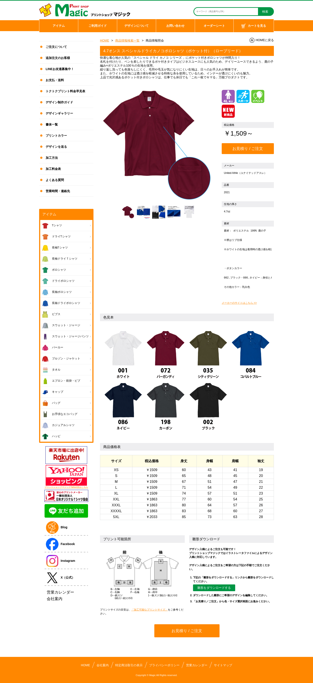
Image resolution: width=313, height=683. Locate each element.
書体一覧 (52, 124)
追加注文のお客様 (58, 58)
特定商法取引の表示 (129, 665)
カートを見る (253, 26)
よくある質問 (55, 180)
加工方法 (52, 157)
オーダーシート (214, 25)
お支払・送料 (55, 80)
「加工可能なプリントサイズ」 (149, 609)
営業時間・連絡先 (58, 191)
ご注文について (56, 47)
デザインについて (136, 25)
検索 (265, 11)
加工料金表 (53, 169)
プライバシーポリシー (164, 665)
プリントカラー (56, 135)
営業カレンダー (196, 665)
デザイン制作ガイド (59, 102)
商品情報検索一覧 (127, 40)
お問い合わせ (175, 25)
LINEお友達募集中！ (60, 69)
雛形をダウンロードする (214, 587)
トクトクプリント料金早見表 (65, 91)
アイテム (59, 25)
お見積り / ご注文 (247, 148)
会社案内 (103, 665)
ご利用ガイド (97, 25)
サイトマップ (223, 665)
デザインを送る (56, 146)
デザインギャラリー (59, 113)
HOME (104, 40)
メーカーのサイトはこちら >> (239, 302)
